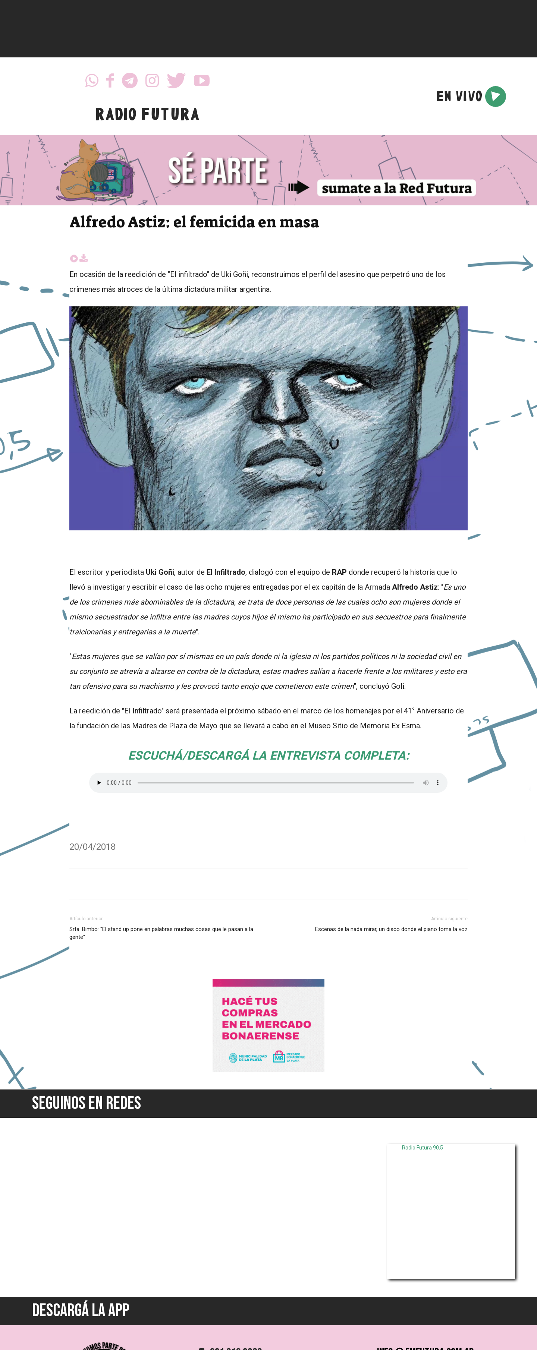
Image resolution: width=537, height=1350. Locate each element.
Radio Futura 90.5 (422, 1148)
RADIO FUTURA (147, 116)
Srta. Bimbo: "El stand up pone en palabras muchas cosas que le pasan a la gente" (161, 933)
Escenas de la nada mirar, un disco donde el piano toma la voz (391, 929)
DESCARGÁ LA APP (80, 1310)
